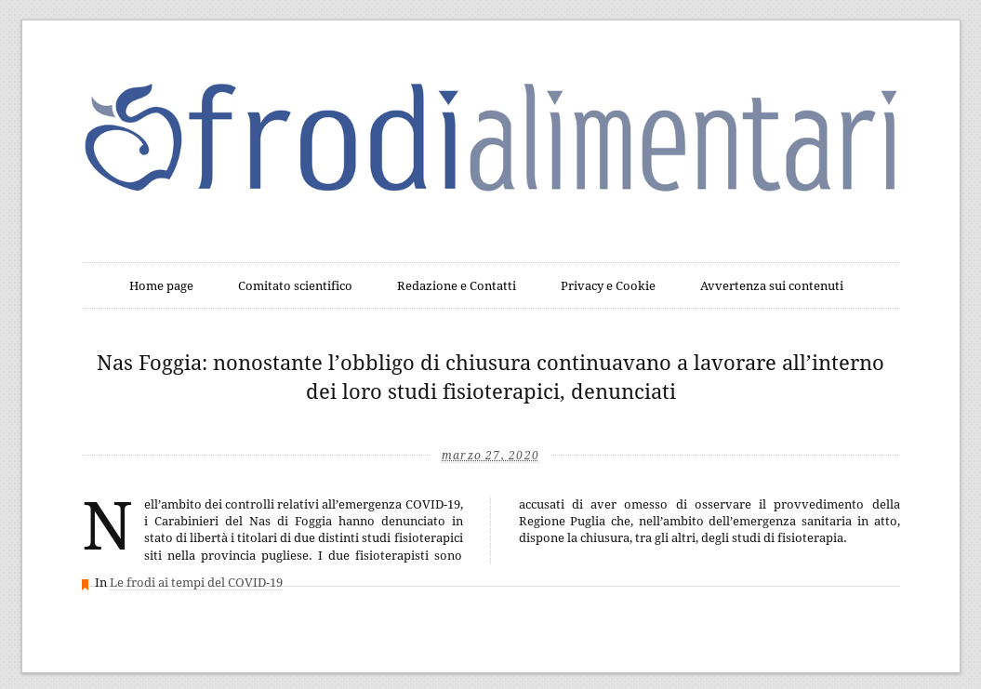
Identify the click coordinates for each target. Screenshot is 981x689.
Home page (161, 286)
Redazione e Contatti (456, 286)
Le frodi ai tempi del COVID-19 (196, 583)
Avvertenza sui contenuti (771, 286)
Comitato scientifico (295, 286)
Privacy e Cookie (608, 286)
